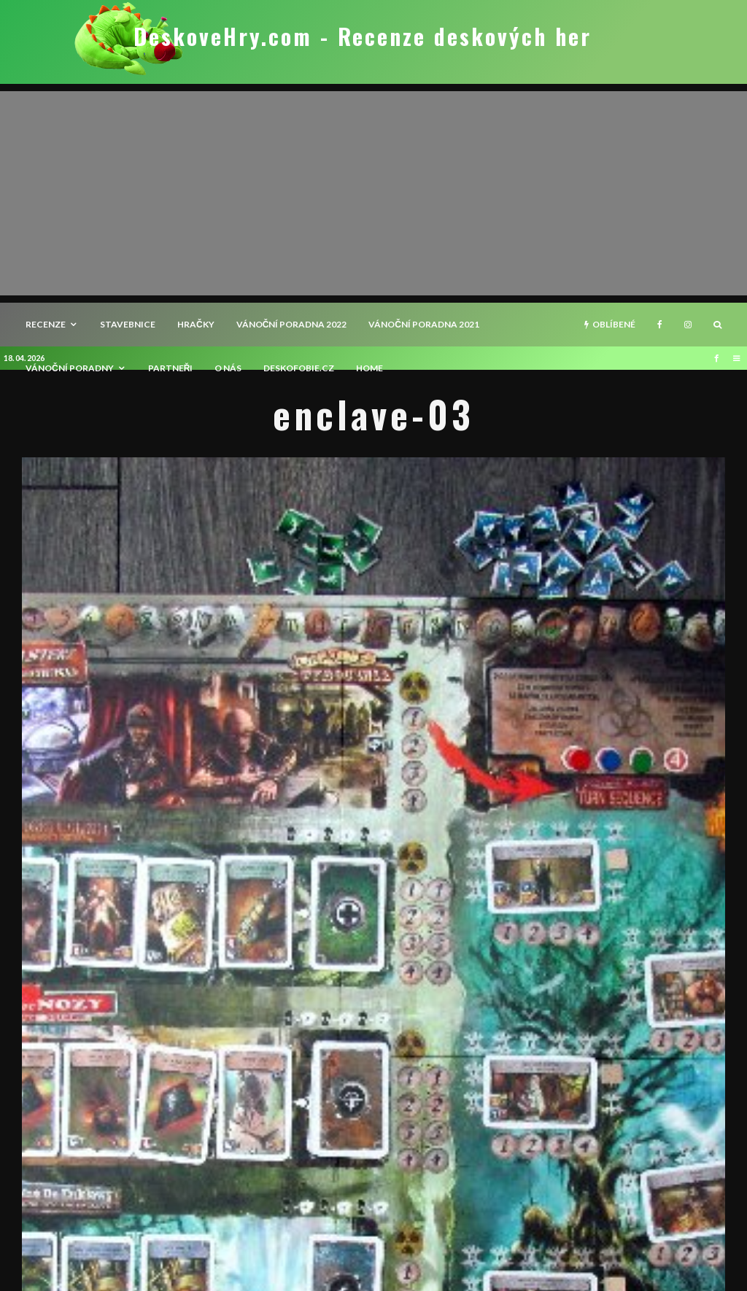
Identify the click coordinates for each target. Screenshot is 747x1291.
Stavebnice (127, 324)
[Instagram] (688, 324)
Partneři (170, 368)
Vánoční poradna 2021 (423, 324)
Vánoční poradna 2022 (291, 324)
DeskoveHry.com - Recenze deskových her (362, 36)
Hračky (195, 324)
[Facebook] (659, 324)
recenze (46, 324)
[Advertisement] (373, 193)
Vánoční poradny (70, 368)
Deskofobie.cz (298, 368)
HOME (369, 368)
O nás (227, 368)
